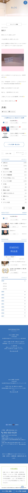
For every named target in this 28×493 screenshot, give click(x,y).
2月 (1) (5, 286)
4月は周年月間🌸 (14, 120)
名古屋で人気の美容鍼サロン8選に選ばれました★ (18, 269)
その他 (4, 184)
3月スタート (12, 230)
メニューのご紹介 (7, 181)
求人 (4, 199)
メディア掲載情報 (7, 174)
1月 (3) (5, 288)
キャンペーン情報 (14, 122)
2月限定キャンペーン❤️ (15, 127)
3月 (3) (5, 283)
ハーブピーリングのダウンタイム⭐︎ (17, 261)
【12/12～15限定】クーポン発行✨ (18, 133)
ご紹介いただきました (8, 193)
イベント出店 (6, 202)
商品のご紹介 (6, 190)
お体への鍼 (8, 153)
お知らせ (5, 162)
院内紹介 (6, 168)
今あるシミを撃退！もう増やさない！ (18, 223)
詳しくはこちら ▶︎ (14, 351)
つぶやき (5, 165)
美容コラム (6, 196)
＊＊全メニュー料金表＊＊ (10, 256)
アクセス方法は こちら (9, 178)
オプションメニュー (20, 153)
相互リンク (7, 187)
